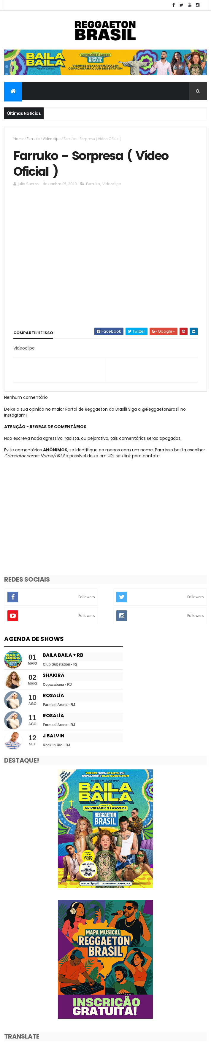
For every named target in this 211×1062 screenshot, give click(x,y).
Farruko (33, 138)
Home (18, 138)
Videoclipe (52, 138)
